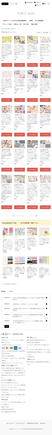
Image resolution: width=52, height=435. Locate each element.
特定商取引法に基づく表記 (32, 423)
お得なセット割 (17, 24)
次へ (32, 215)
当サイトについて (10, 423)
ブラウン (13, 28)
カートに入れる (6, 65)
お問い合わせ (43, 423)
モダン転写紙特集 (39, 20)
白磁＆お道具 (34, 24)
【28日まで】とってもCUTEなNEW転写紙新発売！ (14, 20)
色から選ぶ (26, 24)
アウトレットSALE (7, 24)
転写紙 (31, 20)
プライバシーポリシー (20, 423)
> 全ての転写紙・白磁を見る (10, 284)
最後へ (36, 215)
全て (2, 28)
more (7, 326)
